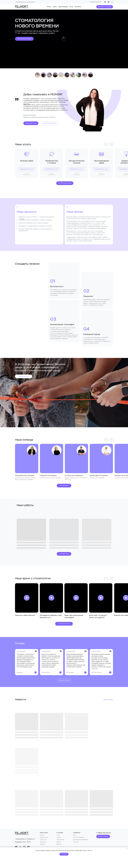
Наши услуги (44, 832)
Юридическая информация (80, 839)
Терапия (42, 835)
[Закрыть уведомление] (127, 848)
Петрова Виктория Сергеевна (24, 475)
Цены (74, 835)
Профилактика (44, 837)
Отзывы (58, 837)
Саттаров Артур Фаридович (74, 475)
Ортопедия (43, 842)
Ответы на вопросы (78, 837)
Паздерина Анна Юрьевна (48, 475)
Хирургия (42, 844)
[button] (104, 6)
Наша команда (60, 839)
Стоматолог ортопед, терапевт (50, 478)
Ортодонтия (43, 839)
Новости (58, 842)
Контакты (75, 842)
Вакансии (59, 844)
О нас (58, 835)
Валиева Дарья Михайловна (99, 475)
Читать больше (108, 699)
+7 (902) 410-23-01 (95, 2)
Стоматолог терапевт (97, 478)
